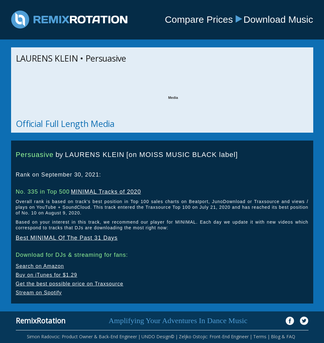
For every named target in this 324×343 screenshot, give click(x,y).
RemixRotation (40, 321)
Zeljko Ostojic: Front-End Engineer (214, 337)
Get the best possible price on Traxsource (69, 283)
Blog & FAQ (283, 337)
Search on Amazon (40, 266)
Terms (259, 337)
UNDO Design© (157, 337)
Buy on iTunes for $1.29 (47, 275)
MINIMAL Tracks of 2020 (106, 192)
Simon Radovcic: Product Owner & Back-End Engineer (82, 337)
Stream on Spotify (39, 292)
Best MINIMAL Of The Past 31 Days (67, 238)
